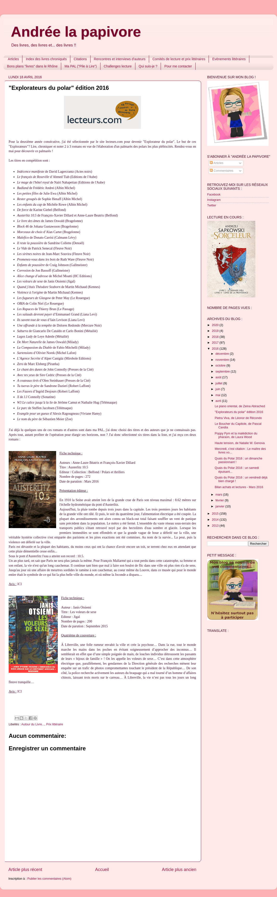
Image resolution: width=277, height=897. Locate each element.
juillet (219, 383)
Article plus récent (25, 869)
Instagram (214, 200)
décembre (223, 353)
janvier (220, 506)
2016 (215, 348)
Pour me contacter (178, 66)
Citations (80, 59)
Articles (13, 59)
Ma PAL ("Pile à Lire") (81, 66)
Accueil (102, 869)
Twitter (211, 205)
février (220, 500)
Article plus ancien (179, 869)
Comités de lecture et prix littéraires (178, 59)
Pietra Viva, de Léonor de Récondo (238, 418)
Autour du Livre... (33, 724)
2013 (215, 525)
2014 (215, 519)
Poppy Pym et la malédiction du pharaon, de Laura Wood (236, 435)
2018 (215, 337)
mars (219, 494)
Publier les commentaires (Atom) (49, 878)
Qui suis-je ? (148, 66)
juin (218, 389)
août (219, 377)
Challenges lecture (118, 66)
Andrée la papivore (76, 32)
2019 (215, 331)
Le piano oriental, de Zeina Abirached (240, 406)
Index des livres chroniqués (46, 59)
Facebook (213, 194)
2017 (215, 342)
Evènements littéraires (229, 59)
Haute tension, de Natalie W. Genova (239, 443)
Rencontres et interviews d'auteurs (119, 59)
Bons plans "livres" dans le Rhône (32, 66)
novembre (223, 359)
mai (218, 395)
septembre (223, 371)
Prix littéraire (54, 724)
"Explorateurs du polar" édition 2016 (239, 412)
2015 (215, 513)
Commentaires (221, 170)
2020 (215, 325)
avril (219, 401)
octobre (221, 365)
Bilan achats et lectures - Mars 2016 (239, 487)
